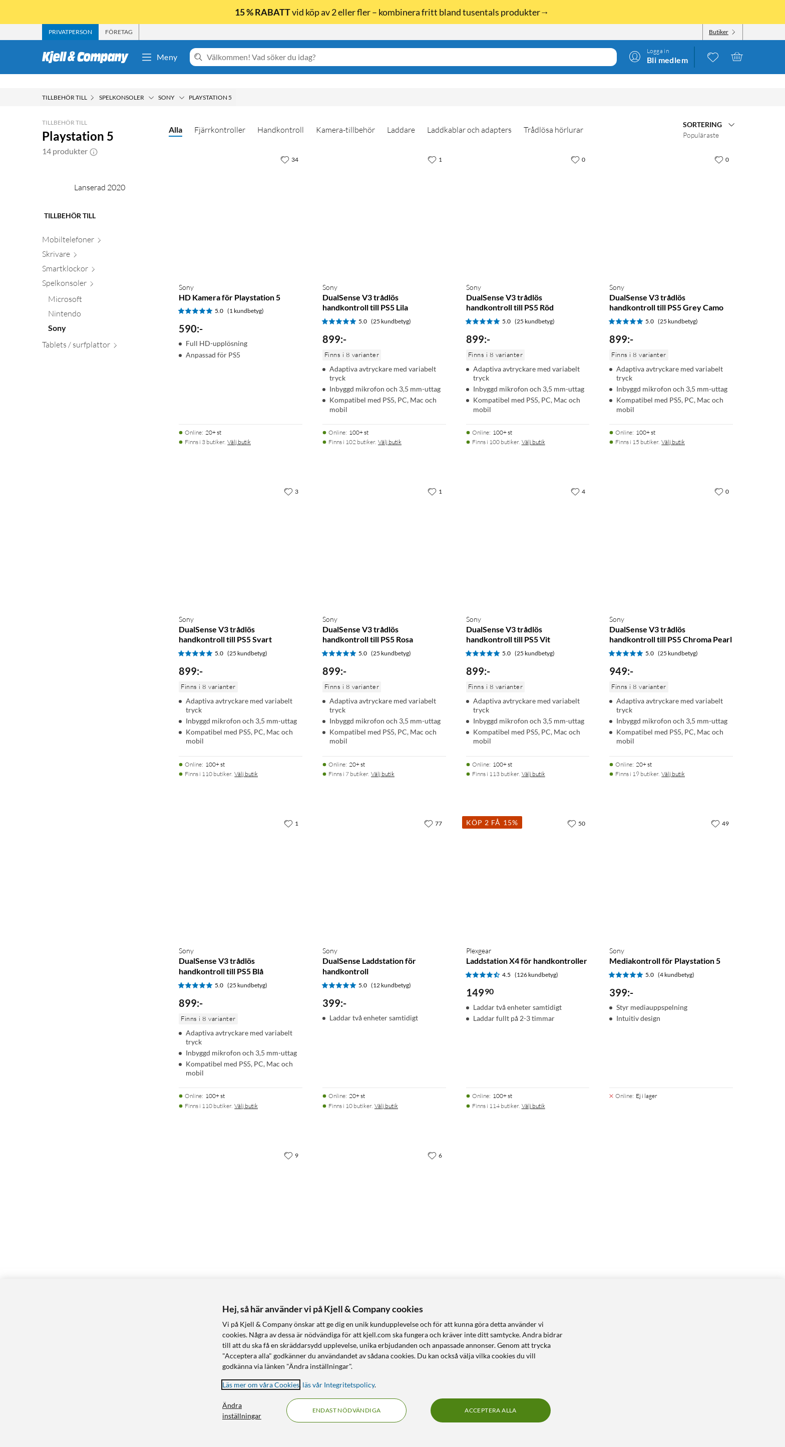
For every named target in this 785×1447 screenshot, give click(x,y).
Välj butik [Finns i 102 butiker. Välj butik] (390, 428)
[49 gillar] (720, 809)
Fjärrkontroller (219, 116)
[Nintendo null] (102, 411)
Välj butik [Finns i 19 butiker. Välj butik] (673, 760)
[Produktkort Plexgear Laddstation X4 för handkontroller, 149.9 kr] (528, 862)
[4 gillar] (578, 477)
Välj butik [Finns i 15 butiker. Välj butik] (673, 428)
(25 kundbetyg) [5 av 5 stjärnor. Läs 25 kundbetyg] (391, 307)
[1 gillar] (435, 145)
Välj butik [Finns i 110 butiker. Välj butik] (246, 760)
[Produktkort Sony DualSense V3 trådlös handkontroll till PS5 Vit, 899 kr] (528, 530)
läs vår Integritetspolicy (338, 1384)
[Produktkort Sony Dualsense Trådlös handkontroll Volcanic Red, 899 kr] (384, 1194)
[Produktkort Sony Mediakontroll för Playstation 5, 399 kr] (671, 862)
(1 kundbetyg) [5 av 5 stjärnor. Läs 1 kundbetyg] (245, 296)
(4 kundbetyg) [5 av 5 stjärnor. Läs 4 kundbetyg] (676, 960)
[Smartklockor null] (99, 365)
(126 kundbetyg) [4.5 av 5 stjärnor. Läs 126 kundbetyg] (536, 960)
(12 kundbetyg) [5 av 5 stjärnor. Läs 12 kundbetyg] (391, 971)
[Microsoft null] (102, 396)
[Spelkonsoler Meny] (151, 83)
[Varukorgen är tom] (737, 57)
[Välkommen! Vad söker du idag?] (410, 57)
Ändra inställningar (241, 1410)
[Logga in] (658, 57)
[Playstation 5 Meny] (235, 83)
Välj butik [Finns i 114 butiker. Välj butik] (533, 1092)
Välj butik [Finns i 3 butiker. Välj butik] (239, 428)
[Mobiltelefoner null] (99, 336)
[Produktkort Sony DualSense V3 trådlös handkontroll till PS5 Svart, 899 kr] (240, 530)
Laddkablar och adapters (469, 116)
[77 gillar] (433, 809)
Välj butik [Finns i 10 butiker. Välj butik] (386, 1092)
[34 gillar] (289, 145)
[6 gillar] (435, 1141)
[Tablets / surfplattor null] (99, 441)
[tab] (70, 32)
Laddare (401, 116)
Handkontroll (280, 116)
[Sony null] (102, 425)
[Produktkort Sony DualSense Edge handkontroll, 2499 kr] (240, 1194)
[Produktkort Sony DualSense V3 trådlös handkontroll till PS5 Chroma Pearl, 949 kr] (671, 530)
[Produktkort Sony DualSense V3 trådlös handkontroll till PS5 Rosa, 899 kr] (384, 530)
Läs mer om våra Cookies (260, 1384)
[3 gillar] (291, 477)
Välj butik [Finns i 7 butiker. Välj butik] (383, 760)
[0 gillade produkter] (713, 57)
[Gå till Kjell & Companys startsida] (88, 57)
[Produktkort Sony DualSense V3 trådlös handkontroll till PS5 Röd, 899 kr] (528, 198)
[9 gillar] (291, 1141)
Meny (159, 57)
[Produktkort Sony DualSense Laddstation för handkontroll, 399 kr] (384, 862)
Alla (175, 115)
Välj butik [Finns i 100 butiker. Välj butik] (533, 428)
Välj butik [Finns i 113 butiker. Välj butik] (533, 760)
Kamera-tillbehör (345, 116)
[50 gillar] (576, 809)
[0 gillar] (578, 145)
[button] (94, 137)
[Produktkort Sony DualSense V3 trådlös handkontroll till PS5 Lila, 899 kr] (384, 198)
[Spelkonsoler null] (99, 380)
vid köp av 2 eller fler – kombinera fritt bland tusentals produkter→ (393, 12)
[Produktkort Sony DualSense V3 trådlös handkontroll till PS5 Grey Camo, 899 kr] (671, 198)
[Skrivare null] (99, 350)
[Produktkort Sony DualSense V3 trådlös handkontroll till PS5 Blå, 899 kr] (240, 862)
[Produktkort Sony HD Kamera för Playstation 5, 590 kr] (240, 198)
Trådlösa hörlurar (553, 116)
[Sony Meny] (182, 83)
